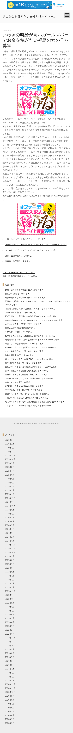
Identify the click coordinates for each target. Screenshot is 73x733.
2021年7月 (9, 657)
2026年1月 (9, 447)
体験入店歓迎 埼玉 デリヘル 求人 (19, 355)
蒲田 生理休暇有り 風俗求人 (18, 255)
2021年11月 (10, 641)
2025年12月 (10, 451)
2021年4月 (9, 668)
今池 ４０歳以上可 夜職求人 (18, 382)
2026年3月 (9, 440)
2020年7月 (9, 703)
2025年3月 (9, 486)
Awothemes (55, 423)
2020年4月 (9, 715)
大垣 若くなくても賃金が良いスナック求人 (24, 289)
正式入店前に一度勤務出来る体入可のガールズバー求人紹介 (31, 316)
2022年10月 (10, 599)
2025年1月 (9, 494)
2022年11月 (10, 595)
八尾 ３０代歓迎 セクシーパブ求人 (19, 272)
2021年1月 (9, 680)
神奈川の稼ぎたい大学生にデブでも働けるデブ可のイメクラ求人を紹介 (35, 244)
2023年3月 (9, 579)
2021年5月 (9, 665)
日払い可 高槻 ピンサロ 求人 (17, 293)
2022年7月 (9, 610)
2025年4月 (9, 482)
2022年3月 (9, 626)
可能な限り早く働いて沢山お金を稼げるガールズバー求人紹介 (32, 339)
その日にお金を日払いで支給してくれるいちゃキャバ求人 (30, 308)
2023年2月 (9, 583)
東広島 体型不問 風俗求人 (17, 261)
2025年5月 (9, 478)
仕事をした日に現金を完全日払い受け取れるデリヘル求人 (30, 335)
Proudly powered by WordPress (25, 423)
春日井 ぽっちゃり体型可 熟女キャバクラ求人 (26, 374)
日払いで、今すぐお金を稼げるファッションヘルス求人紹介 (31, 366)
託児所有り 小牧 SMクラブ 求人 (18, 332)
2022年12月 (10, 591)
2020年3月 (9, 719)
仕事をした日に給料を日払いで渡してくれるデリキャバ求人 (31, 347)
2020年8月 (9, 699)
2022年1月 (9, 634)
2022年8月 (9, 606)
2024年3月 (9, 533)
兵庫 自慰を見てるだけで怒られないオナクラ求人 (27, 370)
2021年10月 (10, 645)
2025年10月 (10, 459)
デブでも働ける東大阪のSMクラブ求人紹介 (23, 390)
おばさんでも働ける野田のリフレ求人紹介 (23, 324)
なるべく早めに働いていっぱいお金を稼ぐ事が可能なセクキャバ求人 (34, 401)
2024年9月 (9, 509)
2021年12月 (10, 637)
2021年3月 (9, 672)
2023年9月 (9, 556)
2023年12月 (10, 544)
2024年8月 (9, 513)
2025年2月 (9, 490)
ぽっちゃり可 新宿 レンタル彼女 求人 (21, 312)
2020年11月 (10, 688)
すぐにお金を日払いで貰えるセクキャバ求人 (24, 351)
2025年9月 (9, 463)
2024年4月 (9, 529)
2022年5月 (9, 618)
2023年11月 (10, 548)
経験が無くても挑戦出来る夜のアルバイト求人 (25, 297)
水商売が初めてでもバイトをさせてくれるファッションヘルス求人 (34, 320)
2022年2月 (9, 630)
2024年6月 (9, 521)
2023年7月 (9, 564)
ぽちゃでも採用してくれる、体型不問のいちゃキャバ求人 (30, 378)
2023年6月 (9, 568)
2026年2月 (9, 443)
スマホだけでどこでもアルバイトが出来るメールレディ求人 (31, 250)
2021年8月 (9, 653)
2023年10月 (10, 552)
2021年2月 (9, 676)
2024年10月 (10, 505)
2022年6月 (9, 614)
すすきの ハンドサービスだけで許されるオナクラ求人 (29, 405)
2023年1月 (9, 587)
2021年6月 (9, 661)
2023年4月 (9, 575)
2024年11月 (10, 502)
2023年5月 (9, 571)
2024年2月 (9, 536)
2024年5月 (9, 525)
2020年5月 (9, 711)
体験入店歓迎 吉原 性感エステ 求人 (20, 328)
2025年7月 (9, 471)
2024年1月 (9, 540)
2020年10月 (10, 692)
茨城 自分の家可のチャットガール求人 (20, 276)
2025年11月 (10, 455)
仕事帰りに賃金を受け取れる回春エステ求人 (24, 386)
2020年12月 (10, 684)
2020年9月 (9, 696)
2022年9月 (9, 602)
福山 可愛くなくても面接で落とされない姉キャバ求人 (29, 359)
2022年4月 (9, 622)
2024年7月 (9, 517)
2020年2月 (9, 723)
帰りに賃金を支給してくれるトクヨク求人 (23, 363)
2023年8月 (9, 560)
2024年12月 (10, 498)
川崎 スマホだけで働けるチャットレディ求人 (25, 239)
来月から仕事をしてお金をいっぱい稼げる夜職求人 (27, 394)
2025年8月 (9, 467)
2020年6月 (9, 707)
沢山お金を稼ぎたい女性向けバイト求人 (30, 16)
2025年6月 (9, 474)
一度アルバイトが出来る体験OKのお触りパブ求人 (26, 397)
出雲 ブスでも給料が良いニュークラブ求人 (24, 343)
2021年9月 (9, 649)
